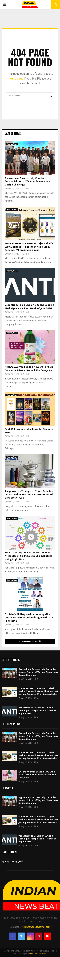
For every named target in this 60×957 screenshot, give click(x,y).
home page (16, 78)
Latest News (13, 133)
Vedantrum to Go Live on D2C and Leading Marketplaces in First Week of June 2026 (29, 307)
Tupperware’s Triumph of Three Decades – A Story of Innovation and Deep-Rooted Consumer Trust (30, 494)
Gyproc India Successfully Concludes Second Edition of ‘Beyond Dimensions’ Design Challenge (27, 181)
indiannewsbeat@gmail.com (36, 927)
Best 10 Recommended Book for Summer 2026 (29, 431)
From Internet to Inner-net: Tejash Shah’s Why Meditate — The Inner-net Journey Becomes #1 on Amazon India (29, 246)
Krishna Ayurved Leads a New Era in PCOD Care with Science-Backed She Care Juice (29, 369)
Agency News (12, 144)
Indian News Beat (38, 954)
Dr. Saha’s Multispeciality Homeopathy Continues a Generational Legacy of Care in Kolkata (29, 617)
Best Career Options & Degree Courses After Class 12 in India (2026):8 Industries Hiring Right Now (28, 556)
